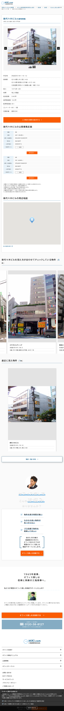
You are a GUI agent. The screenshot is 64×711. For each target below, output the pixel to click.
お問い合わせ (7, 672)
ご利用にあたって (8, 686)
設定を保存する (32, 707)
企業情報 (5, 660)
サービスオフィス (8, 679)
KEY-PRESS (7, 676)
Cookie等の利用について (17, 696)
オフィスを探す (7, 650)
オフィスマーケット (9, 666)
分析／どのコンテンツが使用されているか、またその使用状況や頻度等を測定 (24, 701)
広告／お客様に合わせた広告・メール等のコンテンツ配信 (19, 704)
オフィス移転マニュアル (10, 655)
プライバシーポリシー (10, 682)
